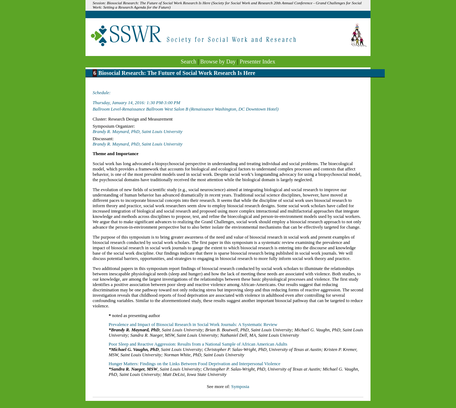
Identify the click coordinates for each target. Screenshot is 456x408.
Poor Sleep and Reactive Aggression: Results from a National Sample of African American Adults (198, 344)
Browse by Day (218, 61)
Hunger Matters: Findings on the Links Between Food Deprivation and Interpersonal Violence (194, 363)
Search (188, 61)
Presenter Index (257, 61)
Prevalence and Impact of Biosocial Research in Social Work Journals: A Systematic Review (193, 324)
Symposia (240, 386)
